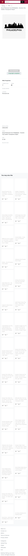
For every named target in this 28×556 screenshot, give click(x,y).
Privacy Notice (4, 537)
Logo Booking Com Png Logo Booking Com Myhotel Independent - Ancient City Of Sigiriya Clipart (7, 328)
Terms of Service (5, 535)
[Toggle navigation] (26, 2)
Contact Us (3, 531)
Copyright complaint (14, 73)
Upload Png (4, 543)
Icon (2, 549)
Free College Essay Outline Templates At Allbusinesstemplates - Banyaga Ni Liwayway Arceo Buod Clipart (12, 470)
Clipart (2, 545)
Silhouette (3, 547)
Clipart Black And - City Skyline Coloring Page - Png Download (7, 284)
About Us (3, 528)
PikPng (3, 5)
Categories (3, 540)
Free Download (14, 70)
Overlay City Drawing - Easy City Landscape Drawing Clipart (20, 281)
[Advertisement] (14, 55)
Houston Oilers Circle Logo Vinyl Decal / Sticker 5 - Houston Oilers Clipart (21, 446)
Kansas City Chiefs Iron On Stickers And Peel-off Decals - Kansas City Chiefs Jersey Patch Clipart (20, 351)
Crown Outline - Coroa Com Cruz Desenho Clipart (20, 238)
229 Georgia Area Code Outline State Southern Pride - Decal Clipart (20, 216)
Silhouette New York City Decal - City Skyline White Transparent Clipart (21, 399)
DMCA (2, 533)
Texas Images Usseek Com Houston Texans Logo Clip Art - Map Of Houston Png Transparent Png (20, 422)
